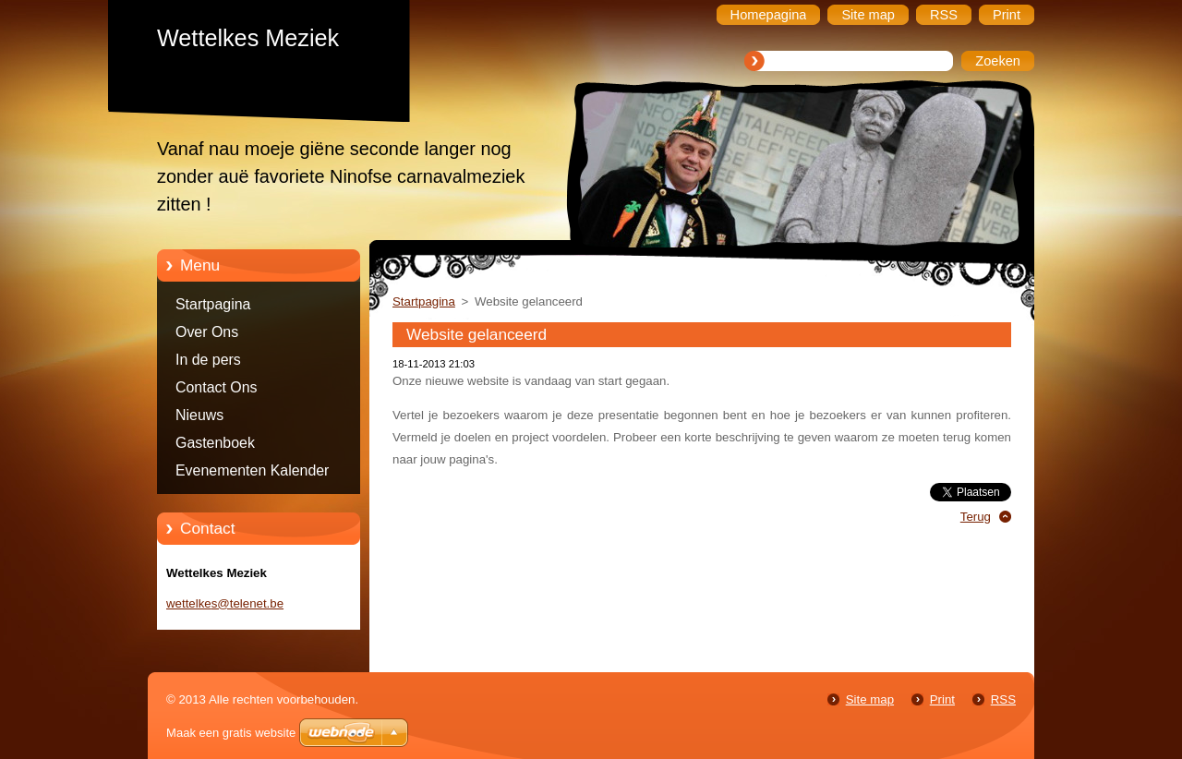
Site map (870, 699)
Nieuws (199, 415)
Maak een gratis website (231, 733)
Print (942, 699)
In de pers (208, 359)
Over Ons (206, 332)
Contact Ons (216, 387)
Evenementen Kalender (252, 470)
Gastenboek (215, 443)
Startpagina (212, 304)
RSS (1003, 699)
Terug (975, 517)
